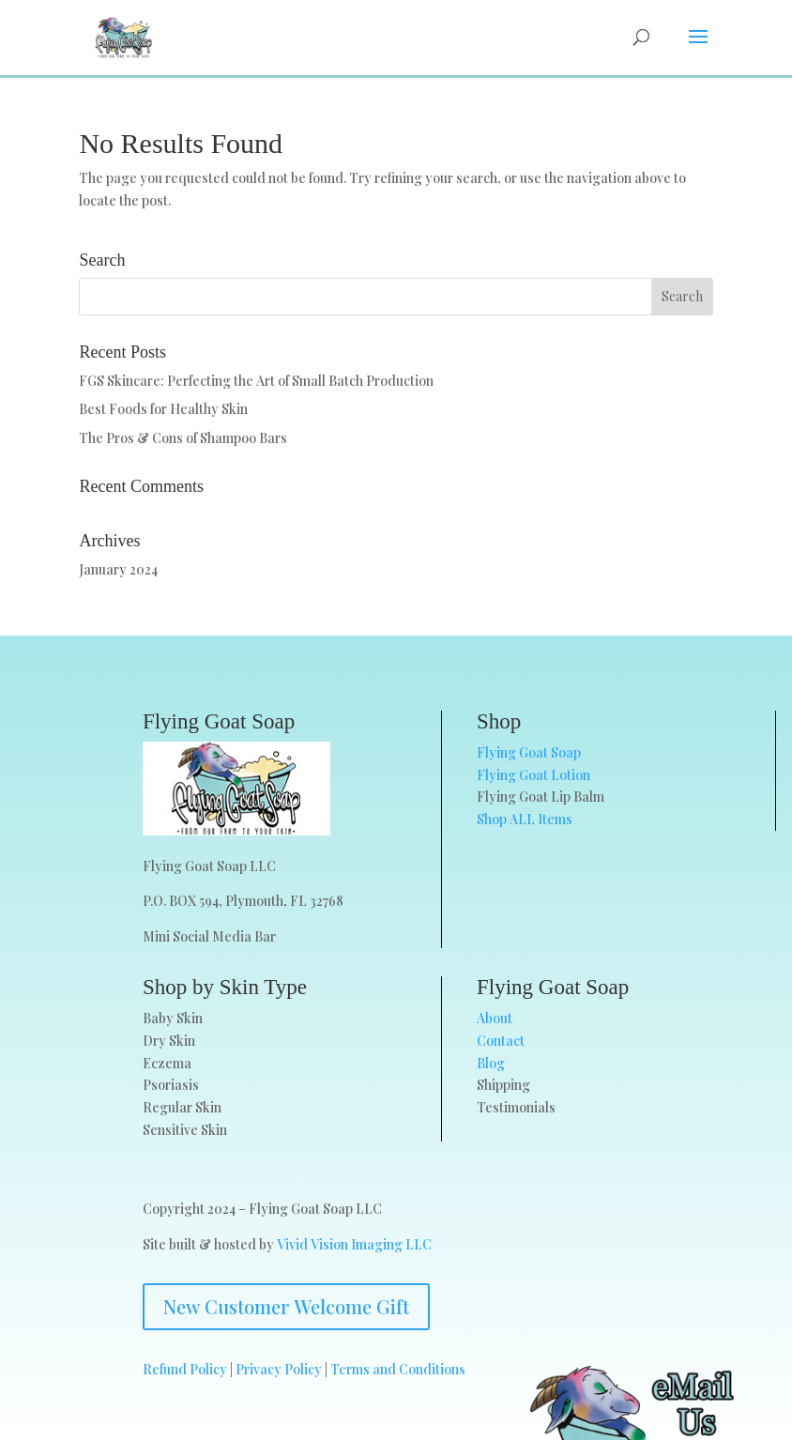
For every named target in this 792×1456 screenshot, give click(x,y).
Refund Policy (185, 1369)
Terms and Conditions (397, 1369)
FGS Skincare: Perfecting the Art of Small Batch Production (256, 381)
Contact (501, 1041)
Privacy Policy (279, 1369)
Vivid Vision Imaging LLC (354, 1244)
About (494, 1018)
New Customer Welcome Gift (286, 1306)
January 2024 (118, 569)
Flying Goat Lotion (533, 775)
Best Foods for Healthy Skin (163, 409)
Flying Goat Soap (529, 752)
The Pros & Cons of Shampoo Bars (183, 438)
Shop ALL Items (524, 819)
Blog (491, 1063)
